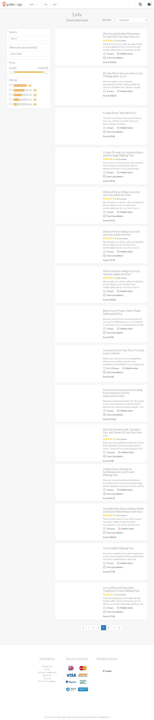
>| (119, 627)
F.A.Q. (47, 669)
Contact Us (47, 666)
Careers (47, 678)
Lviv (77, 14)
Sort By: (107, 19)
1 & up (23, 104)
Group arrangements (47, 672)
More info (136, 61)
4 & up (23, 90)
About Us (47, 675)
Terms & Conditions (47, 681)
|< (83, 627)
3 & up (23, 94)
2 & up (23, 99)
